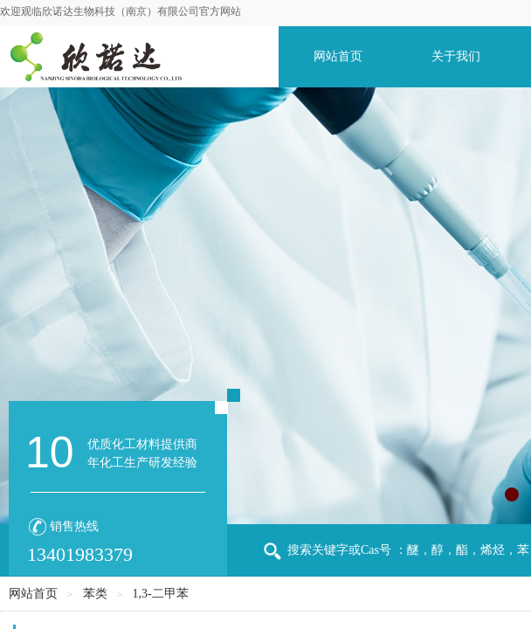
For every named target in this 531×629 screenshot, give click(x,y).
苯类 (95, 593)
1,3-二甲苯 (160, 593)
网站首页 (338, 56)
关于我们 (455, 56)
